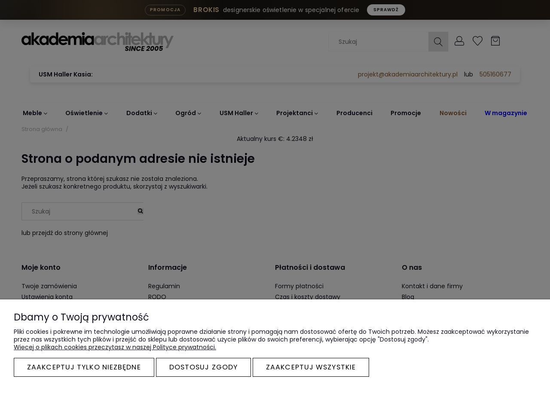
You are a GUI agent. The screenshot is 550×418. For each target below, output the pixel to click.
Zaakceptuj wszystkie (311, 367)
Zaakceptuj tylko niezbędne (84, 367)
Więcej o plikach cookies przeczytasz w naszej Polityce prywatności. (115, 347)
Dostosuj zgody (203, 367)
